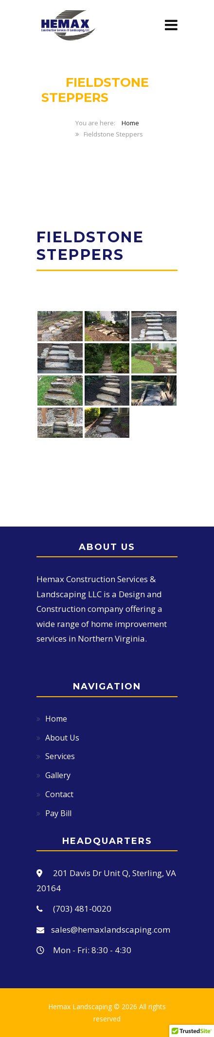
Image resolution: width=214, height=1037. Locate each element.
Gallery (58, 775)
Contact (59, 794)
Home (130, 122)
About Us (62, 737)
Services (60, 756)
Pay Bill (58, 813)
